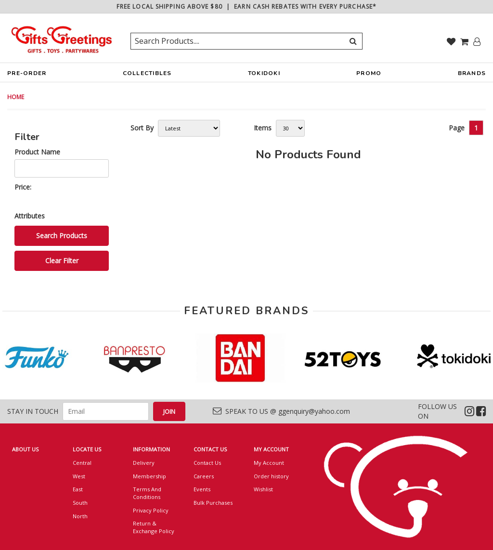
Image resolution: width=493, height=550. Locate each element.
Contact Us (207, 462)
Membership (149, 476)
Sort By (142, 127)
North (80, 516)
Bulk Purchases (213, 502)
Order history (271, 476)
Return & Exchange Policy (153, 527)
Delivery (144, 462)
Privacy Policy (151, 510)
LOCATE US (87, 449)
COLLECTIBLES (147, 75)
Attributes (29, 215)
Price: (22, 187)
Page (457, 127)
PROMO (368, 73)
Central (82, 462)
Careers (204, 476)
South (80, 502)
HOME (15, 97)
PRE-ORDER (26, 75)
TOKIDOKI (264, 75)
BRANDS (472, 75)
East (78, 489)
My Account (269, 462)
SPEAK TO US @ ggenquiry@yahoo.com (281, 411)
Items (263, 127)
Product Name (37, 151)
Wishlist (263, 489)
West (79, 476)
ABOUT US (25, 449)
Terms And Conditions (147, 493)
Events (202, 489)
